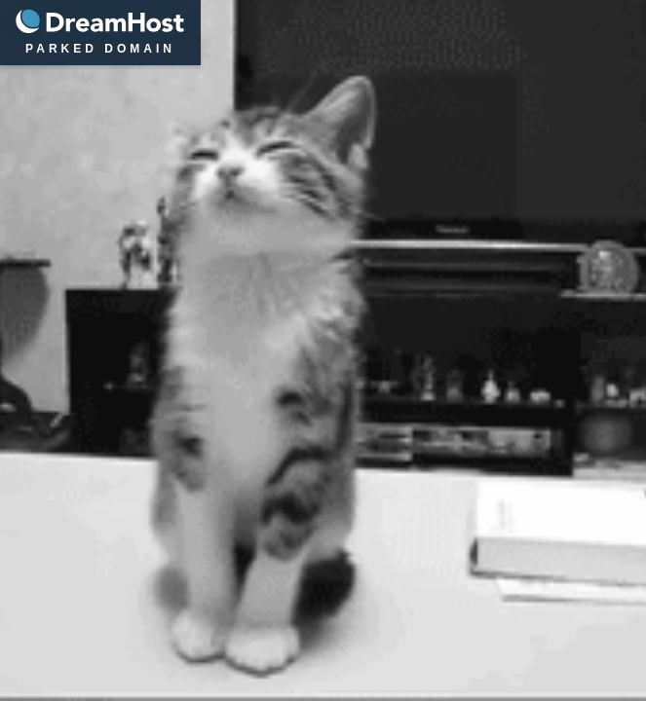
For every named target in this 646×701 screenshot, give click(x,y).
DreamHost (100, 22)
